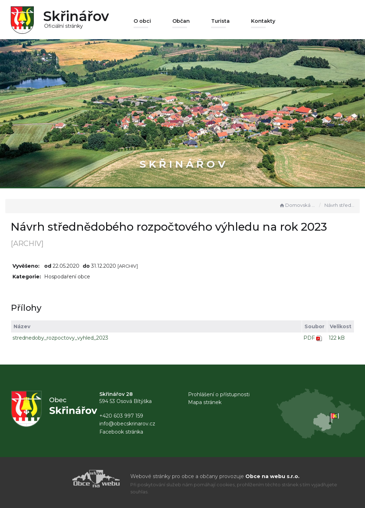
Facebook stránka (121, 432)
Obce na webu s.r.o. (272, 476)
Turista (220, 21)
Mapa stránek (204, 402)
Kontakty (263, 21)
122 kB (337, 338)
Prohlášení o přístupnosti (219, 394)
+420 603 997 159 (121, 416)
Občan (181, 21)
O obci (142, 21)
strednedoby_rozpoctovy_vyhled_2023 (60, 338)
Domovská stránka (297, 205)
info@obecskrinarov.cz (127, 423)
